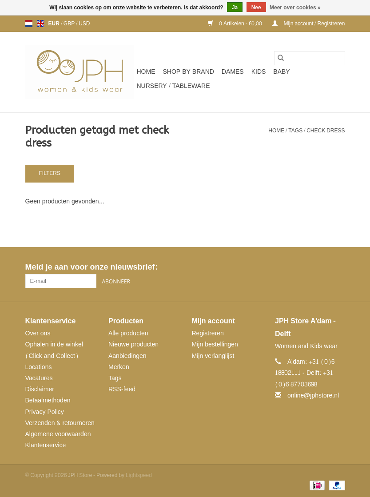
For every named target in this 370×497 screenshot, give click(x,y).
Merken (118, 367)
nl (28, 23)
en (40, 23)
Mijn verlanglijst (213, 356)
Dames (233, 71)
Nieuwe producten (133, 344)
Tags (295, 130)
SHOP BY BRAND (188, 71)
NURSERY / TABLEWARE (173, 85)
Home (146, 71)
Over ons (38, 333)
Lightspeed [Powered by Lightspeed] (139, 475)
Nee (256, 7)
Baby (281, 71)
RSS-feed (121, 389)
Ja (235, 7)
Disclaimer (39, 389)
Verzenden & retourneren (60, 423)
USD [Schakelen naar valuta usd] (84, 23)
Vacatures (39, 378)
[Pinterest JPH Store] (322, 267)
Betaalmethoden (48, 400)
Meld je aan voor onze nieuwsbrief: (91, 267)
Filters (49, 173)
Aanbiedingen (127, 356)
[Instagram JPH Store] (338, 267)
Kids (258, 71)
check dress (325, 130)
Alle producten (128, 333)
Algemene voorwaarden (58, 434)
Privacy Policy (44, 411)
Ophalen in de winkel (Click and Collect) (54, 350)
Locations (38, 367)
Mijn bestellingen (215, 344)
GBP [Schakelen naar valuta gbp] (70, 23)
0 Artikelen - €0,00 (235, 23)
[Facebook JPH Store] (306, 267)
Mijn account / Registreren (308, 23)
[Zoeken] (309, 58)
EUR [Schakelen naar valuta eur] (54, 23)
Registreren (208, 333)
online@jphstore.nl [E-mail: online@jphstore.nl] (313, 395)
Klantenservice (45, 445)
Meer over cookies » (295, 7)
